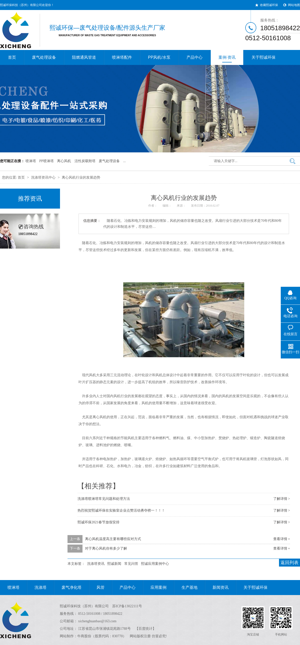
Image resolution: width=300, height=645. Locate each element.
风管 (96, 587)
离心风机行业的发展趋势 (81, 177)
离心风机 (64, 161)
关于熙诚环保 (264, 57)
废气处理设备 (44, 57)
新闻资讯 (216, 587)
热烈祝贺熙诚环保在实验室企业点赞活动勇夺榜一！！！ (121, 510)
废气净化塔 (68, 587)
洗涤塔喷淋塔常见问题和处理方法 (104, 499)
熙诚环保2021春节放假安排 (99, 522)
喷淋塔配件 (122, 57)
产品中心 (194, 57)
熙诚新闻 (114, 564)
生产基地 (186, 587)
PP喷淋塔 (46, 161)
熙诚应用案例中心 (155, 564)
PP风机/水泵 (159, 57)
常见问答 (131, 564)
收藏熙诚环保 (269, 5)
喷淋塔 (31, 161)
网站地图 (294, 5)
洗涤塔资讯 (95, 564)
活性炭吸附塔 (85, 161)
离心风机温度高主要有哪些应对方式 (113, 539)
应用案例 (154, 587)
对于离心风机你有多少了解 (106, 548)
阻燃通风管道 (84, 57)
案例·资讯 (227, 58)
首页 (12, 57)
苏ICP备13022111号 (127, 606)
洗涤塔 (36, 587)
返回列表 (289, 562)
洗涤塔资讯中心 (43, 177)
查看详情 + (281, 539)
